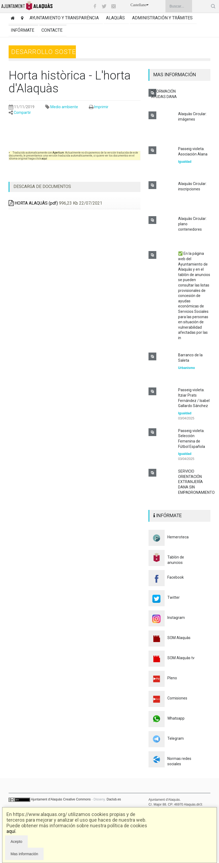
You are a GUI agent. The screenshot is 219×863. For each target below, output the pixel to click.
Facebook (175, 577)
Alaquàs (115, 17)
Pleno (172, 678)
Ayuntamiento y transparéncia (64, 17)
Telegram (175, 738)
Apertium (58, 152)
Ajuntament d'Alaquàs (46, 799)
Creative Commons (77, 799)
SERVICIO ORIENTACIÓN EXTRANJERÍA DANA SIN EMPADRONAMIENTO (196, 481)
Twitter (173, 597)
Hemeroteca (178, 537)
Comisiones (177, 698)
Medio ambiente (64, 107)
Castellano (139, 5)
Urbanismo (186, 368)
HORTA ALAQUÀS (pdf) (33, 203)
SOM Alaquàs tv (181, 658)
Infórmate (22, 30)
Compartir (22, 112)
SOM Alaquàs (178, 638)
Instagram (176, 617)
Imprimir (101, 107)
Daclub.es (114, 799)
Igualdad (184, 162)
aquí (10, 831)
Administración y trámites (162, 17)
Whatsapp (176, 718)
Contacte (51, 30)
